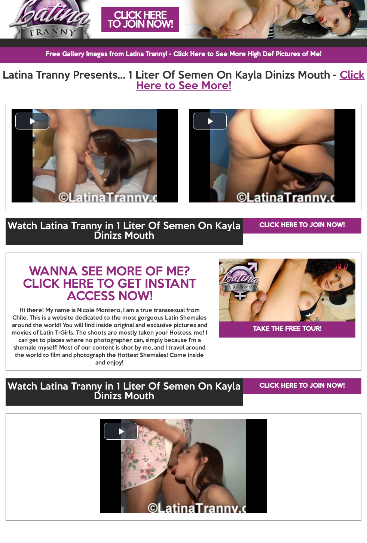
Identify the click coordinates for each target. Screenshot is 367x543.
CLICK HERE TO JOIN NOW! (302, 225)
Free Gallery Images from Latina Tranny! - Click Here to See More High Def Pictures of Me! (183, 54)
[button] (32, 121)
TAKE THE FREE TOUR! (287, 329)
